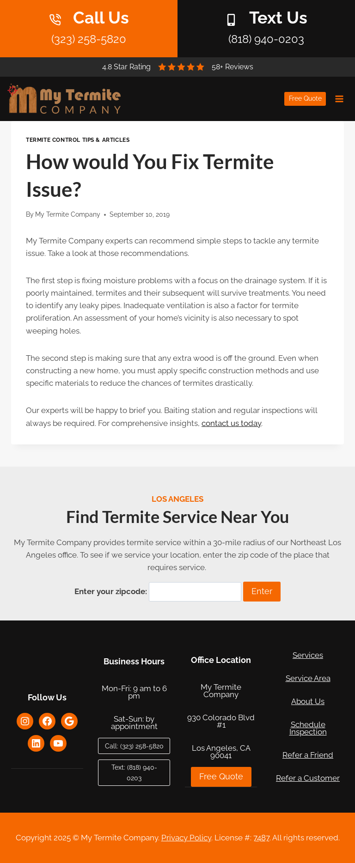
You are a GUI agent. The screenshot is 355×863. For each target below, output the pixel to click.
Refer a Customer (308, 778)
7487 (261, 837)
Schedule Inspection (308, 728)
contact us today (231, 423)
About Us (307, 701)
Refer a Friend (307, 755)
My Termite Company (67, 214)
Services (308, 655)
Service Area (308, 678)
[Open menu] (339, 98)
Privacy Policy (186, 837)
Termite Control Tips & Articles (77, 140)
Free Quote (305, 98)
